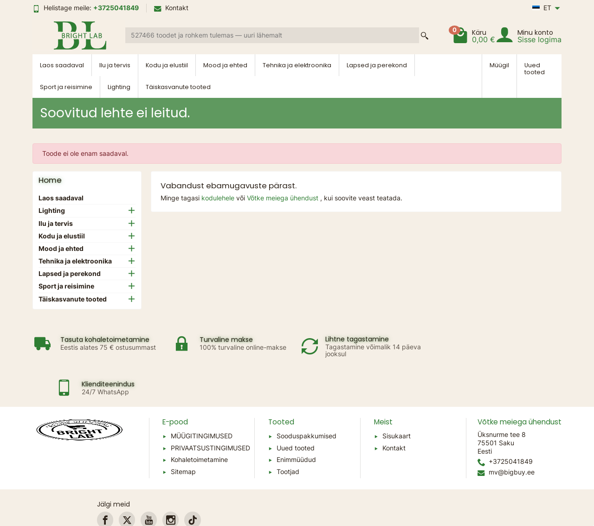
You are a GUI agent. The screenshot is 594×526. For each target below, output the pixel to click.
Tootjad (288, 433)
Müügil (499, 65)
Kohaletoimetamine (199, 421)
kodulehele (218, 198)
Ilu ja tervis (114, 65)
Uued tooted (534, 68)
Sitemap (183, 433)
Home (50, 180)
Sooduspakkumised (306, 397)
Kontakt (171, 8)
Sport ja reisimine (66, 87)
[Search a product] (272, 35)
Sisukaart (396, 397)
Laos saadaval (62, 65)
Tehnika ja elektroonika (297, 65)
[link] (105, 482)
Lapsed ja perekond (377, 65)
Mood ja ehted (225, 65)
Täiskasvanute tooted (178, 87)
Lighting (119, 87)
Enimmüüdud (296, 421)
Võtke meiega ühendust (283, 198)
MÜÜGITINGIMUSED (201, 397)
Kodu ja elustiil (167, 65)
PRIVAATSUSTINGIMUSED (210, 409)
